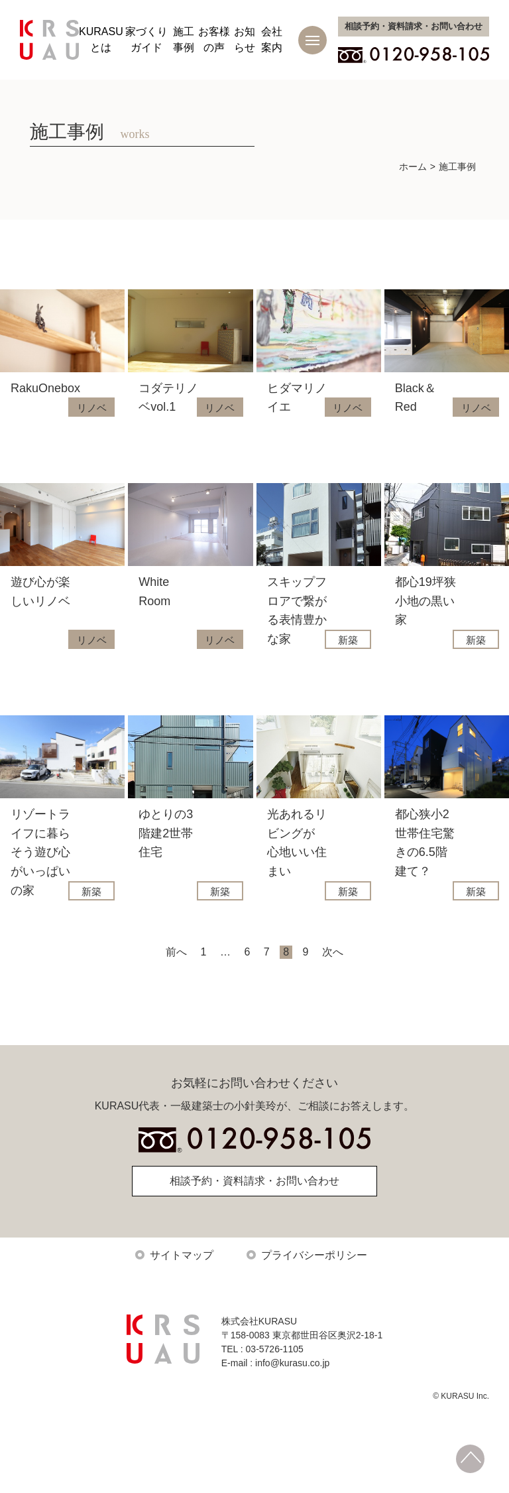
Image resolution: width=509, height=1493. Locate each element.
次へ (332, 977)
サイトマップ (181, 1281)
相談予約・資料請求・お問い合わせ (254, 1206)
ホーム (413, 166)
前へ (176, 977)
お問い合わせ (413, 26)
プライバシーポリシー (314, 1281)
